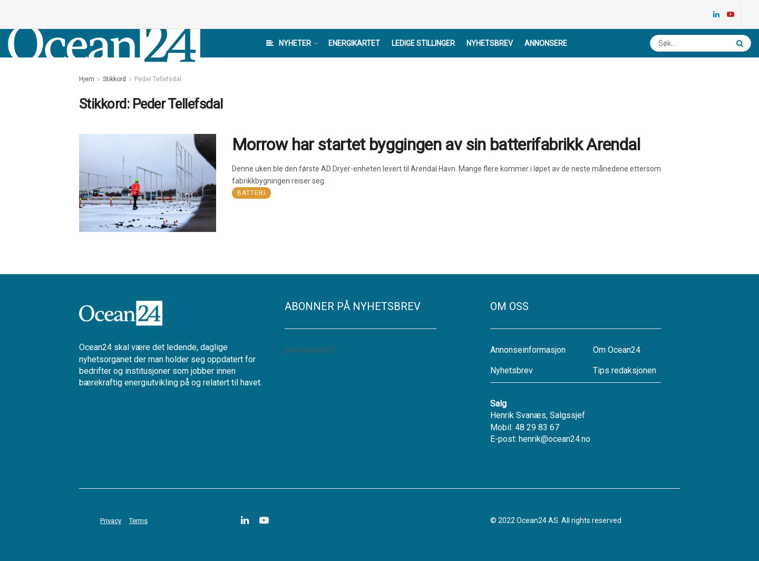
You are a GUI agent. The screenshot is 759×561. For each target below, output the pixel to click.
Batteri (251, 193)
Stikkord (114, 79)
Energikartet (354, 43)
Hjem (86, 79)
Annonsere (545, 43)
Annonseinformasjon (528, 350)
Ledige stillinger (423, 43)
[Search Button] (741, 43)
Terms (138, 521)
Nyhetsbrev (489, 43)
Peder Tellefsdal (157, 79)
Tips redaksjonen (624, 370)
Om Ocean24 (616, 350)
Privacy (110, 521)
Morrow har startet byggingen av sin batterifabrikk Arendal (436, 144)
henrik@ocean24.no (554, 439)
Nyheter (288, 43)
